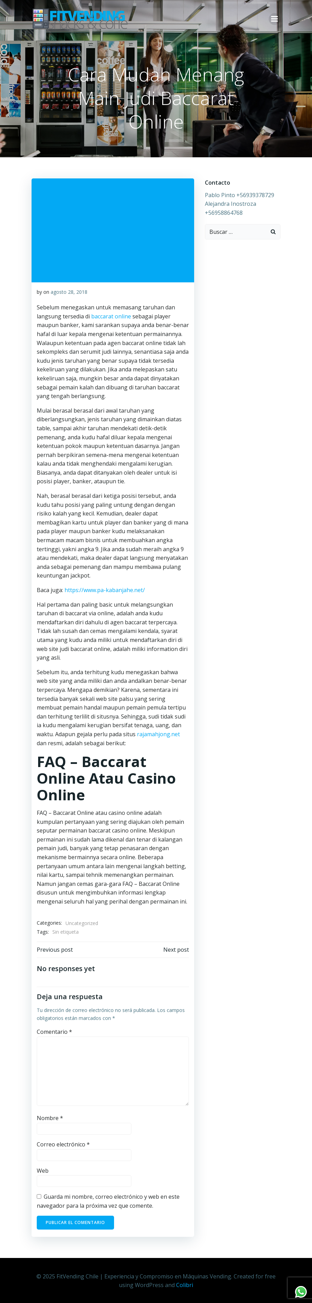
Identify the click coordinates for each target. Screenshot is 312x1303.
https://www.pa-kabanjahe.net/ (104, 590)
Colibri (184, 1284)
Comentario (54, 1032)
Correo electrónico (62, 1144)
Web (42, 1170)
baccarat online (111, 316)
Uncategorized (81, 922)
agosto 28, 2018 (68, 291)
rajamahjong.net (158, 734)
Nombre (49, 1118)
